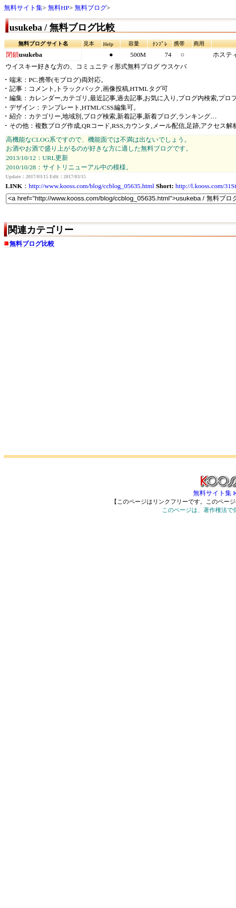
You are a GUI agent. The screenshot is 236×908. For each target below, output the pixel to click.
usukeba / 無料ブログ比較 (62, 27)
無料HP (58, 7)
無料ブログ (91, 7)
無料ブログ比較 (31, 243)
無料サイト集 (23, 7)
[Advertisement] (92, 355)
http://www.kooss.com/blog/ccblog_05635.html (91, 186)
